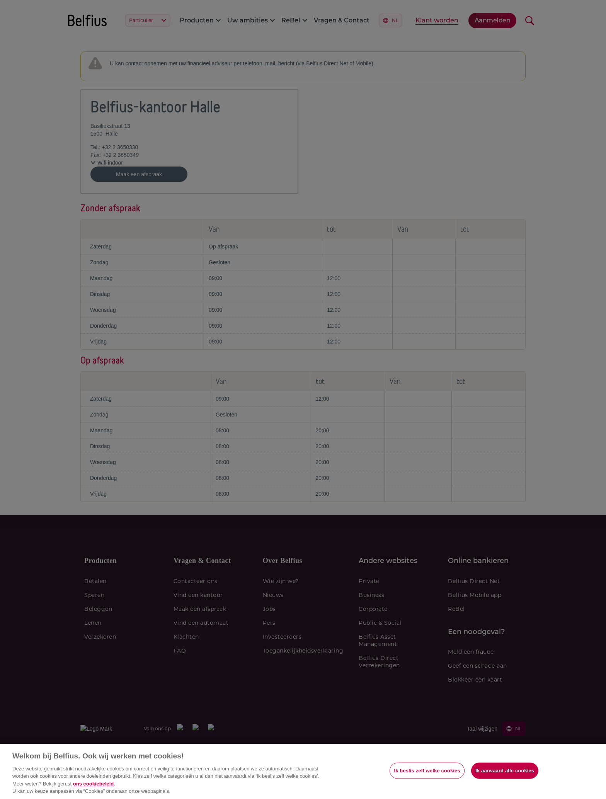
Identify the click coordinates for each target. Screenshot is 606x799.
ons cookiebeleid (93, 784)
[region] (303, 771)
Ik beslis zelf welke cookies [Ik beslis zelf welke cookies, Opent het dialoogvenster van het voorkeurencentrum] (427, 771)
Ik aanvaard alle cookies (504, 771)
